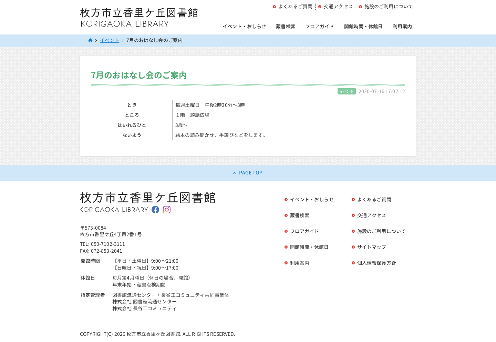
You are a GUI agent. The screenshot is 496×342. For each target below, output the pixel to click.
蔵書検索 (286, 26)
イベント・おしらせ (244, 26)
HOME (90, 40)
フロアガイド (319, 26)
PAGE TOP (251, 172)
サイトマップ (371, 247)
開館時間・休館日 (363, 26)
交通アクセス (338, 6)
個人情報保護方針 (376, 263)
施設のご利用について (388, 6)
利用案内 (402, 26)
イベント (110, 40)
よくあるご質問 (295, 6)
